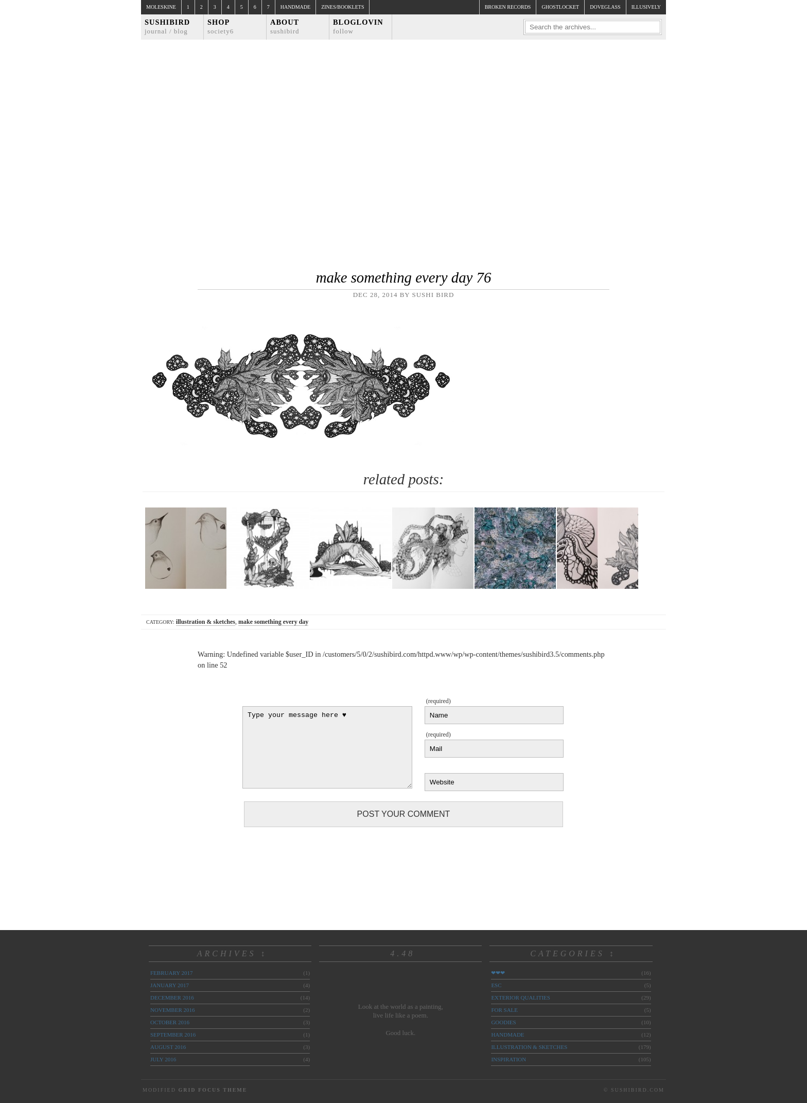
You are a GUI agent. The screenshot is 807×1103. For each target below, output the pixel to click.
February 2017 (171, 973)
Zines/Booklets (342, 7)
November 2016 (172, 1010)
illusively (646, 7)
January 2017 (169, 985)
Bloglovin (358, 26)
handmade (507, 1034)
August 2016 (168, 1047)
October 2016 (169, 1022)
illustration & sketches (205, 621)
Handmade (295, 7)
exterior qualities (520, 997)
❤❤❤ (498, 973)
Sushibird (167, 26)
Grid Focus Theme (212, 1090)
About (285, 26)
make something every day (273, 621)
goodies (503, 1022)
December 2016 (172, 997)
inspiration (508, 1059)
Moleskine (161, 7)
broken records (508, 7)
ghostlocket (560, 7)
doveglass (605, 7)
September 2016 (173, 1034)
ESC (496, 985)
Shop (220, 26)
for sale (504, 1010)
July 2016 (163, 1059)
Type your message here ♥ (327, 747)
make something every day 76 (404, 277)
